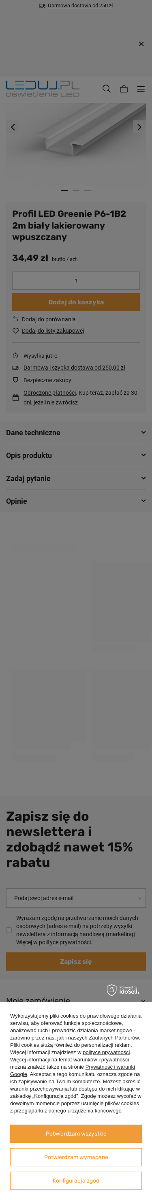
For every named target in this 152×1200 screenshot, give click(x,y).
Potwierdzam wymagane (76, 1157)
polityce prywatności (106, 1052)
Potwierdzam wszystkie (76, 1133)
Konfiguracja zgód (76, 1180)
